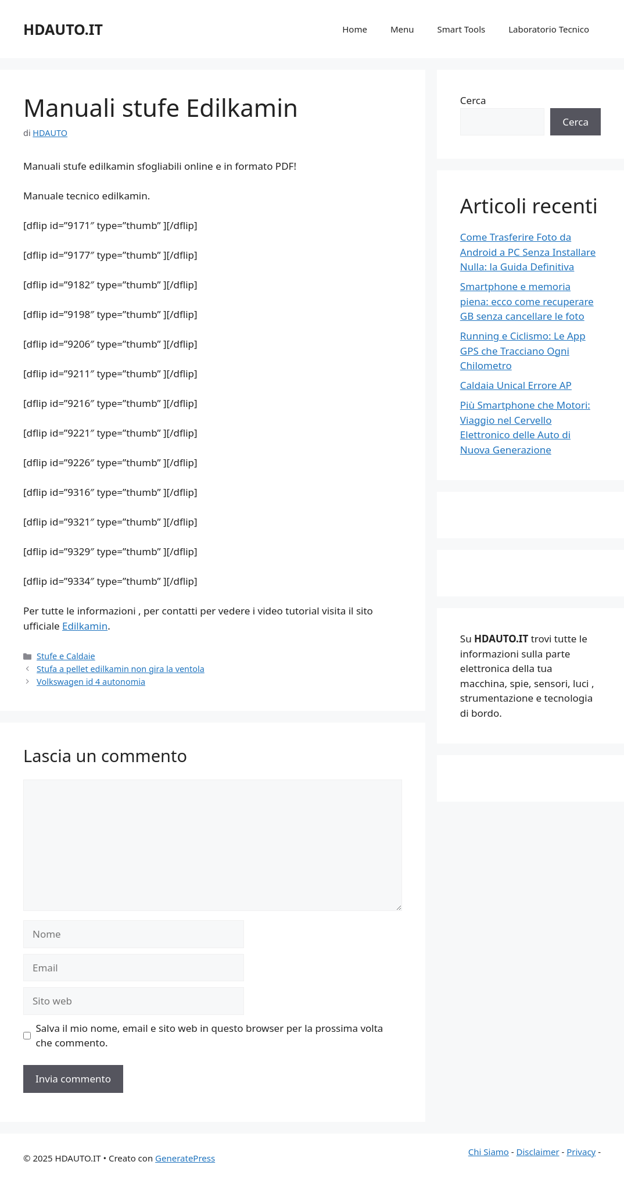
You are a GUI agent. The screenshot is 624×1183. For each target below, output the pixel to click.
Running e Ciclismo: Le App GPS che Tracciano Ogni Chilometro (523, 350)
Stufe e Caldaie (66, 656)
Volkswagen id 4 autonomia (91, 681)
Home (354, 29)
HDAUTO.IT (63, 29)
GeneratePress (185, 1158)
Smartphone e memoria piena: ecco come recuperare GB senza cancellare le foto (527, 301)
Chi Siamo (488, 1151)
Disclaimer (538, 1151)
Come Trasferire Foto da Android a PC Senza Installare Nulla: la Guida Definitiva (528, 251)
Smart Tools (461, 29)
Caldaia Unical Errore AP (516, 385)
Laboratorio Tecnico (548, 29)
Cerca (473, 100)
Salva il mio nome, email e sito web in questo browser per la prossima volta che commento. (209, 1035)
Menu (402, 29)
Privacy (581, 1151)
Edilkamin (84, 625)
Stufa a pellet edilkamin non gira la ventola (121, 668)
